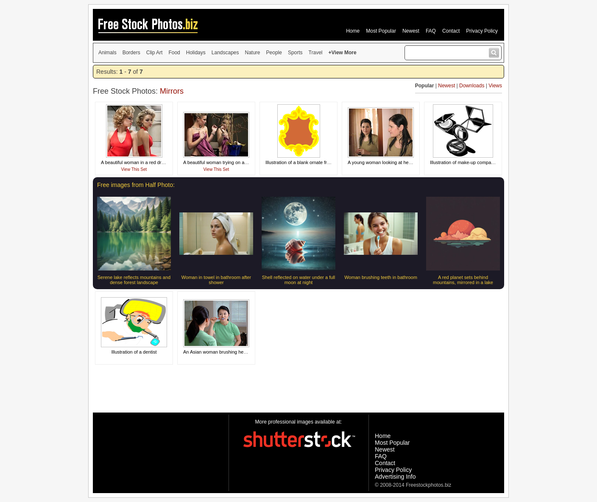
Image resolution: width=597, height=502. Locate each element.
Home (353, 31)
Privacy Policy (482, 31)
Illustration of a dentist (133, 351)
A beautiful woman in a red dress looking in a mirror (154, 162)
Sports (295, 53)
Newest (410, 31)
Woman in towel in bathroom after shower (216, 280)
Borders (131, 53)
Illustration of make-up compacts (463, 162)
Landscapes (225, 53)
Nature (252, 53)
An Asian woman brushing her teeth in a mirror (231, 351)
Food (174, 53)
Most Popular (381, 31)
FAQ (431, 31)
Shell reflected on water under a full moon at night (298, 280)
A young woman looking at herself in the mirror (396, 162)
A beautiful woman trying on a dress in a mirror (231, 162)
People (274, 53)
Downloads (471, 86)
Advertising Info (395, 476)
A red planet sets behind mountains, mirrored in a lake (463, 280)
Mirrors (172, 91)
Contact (451, 31)
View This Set (134, 169)
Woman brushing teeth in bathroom (380, 277)
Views (495, 86)
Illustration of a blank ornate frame (300, 162)
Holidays (196, 53)
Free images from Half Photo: (136, 184)
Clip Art (154, 53)
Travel (316, 53)
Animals (107, 53)
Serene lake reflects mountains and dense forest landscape (134, 280)
